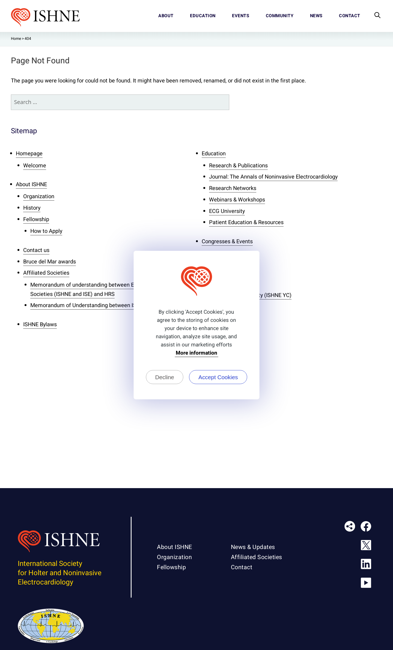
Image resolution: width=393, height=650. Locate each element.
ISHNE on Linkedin (368, 566)
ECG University (227, 211)
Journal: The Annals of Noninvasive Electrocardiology (273, 177)
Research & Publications (238, 166)
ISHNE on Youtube (368, 584)
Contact (349, 16)
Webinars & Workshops (237, 200)
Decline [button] (164, 377)
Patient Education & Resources (246, 222)
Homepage (29, 154)
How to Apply (46, 231)
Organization (38, 196)
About (166, 16)
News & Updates (253, 547)
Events (240, 16)
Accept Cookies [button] (218, 377)
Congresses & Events (227, 241)
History (31, 208)
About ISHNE (31, 184)
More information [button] (196, 353)
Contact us (36, 250)
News (316, 16)
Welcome (34, 166)
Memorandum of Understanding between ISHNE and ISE (98, 305)
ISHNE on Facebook (368, 528)
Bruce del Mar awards (49, 262)
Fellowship (36, 219)
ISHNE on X (368, 547)
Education (203, 16)
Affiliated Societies (46, 273)
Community (280, 16)
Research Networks (232, 188)
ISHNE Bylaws (40, 324)
